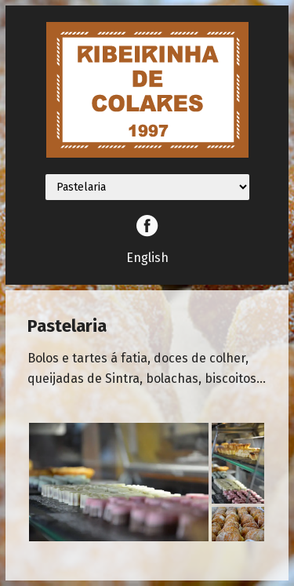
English (147, 257)
